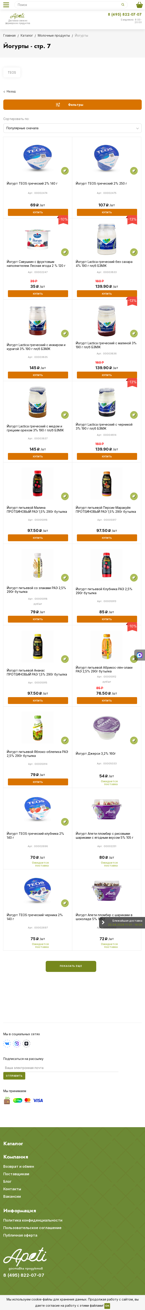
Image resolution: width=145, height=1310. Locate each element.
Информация (19, 1210)
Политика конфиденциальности (32, 1220)
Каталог (13, 1143)
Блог (7, 1181)
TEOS (12, 72)
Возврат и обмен (18, 1166)
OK (107, 1306)
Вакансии (12, 1196)
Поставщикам (16, 1174)
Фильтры (75, 105)
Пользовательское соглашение (32, 1228)
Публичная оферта (20, 1235)
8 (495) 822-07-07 (125, 14)
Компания (15, 1157)
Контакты (12, 1189)
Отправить (14, 1075)
